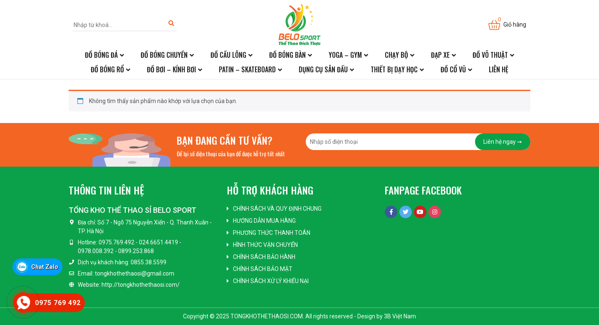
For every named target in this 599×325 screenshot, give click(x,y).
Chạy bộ (396, 55)
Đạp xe (440, 55)
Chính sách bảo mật (262, 269)
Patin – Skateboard (247, 69)
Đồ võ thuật (490, 55)
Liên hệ (498, 69)
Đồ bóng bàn (287, 55)
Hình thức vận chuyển (265, 244)
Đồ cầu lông (228, 55)
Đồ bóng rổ (107, 69)
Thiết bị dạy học (394, 69)
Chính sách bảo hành (264, 257)
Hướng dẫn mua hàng (264, 220)
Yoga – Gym (345, 55)
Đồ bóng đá (101, 55)
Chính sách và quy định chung (277, 208)
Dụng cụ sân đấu (323, 69)
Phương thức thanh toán (271, 232)
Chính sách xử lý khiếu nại (271, 281)
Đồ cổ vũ (453, 69)
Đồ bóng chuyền (164, 55)
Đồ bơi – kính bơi (171, 69)
